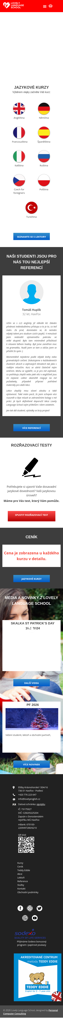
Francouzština (19, 141)
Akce (19, 873)
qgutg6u (41, 804)
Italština (19, 165)
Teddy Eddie (23, 870)
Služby (20, 884)
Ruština (44, 165)
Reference (22, 881)
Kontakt (21, 888)
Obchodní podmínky (27, 892)
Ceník (20, 866)
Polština (44, 189)
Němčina (44, 117)
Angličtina (19, 117)
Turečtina (31, 216)
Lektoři (21, 877)
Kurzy (20, 862)
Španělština (43, 141)
